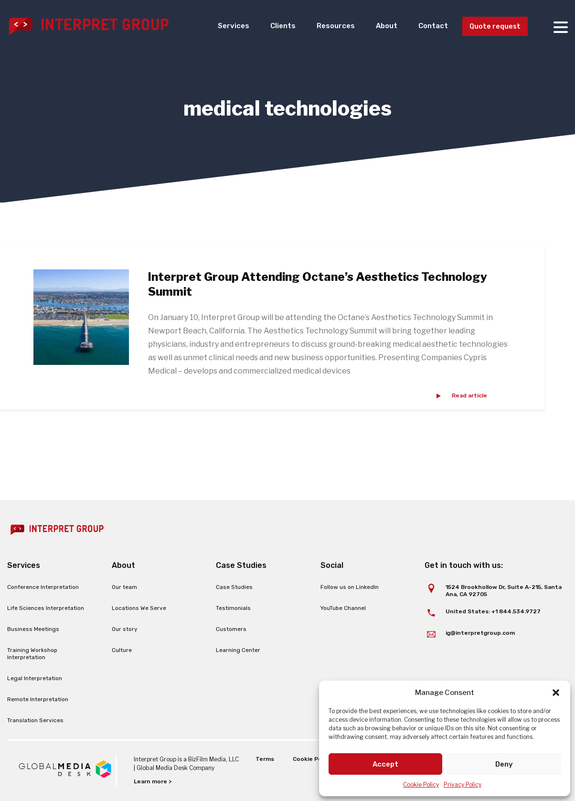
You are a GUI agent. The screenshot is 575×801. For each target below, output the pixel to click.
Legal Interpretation (34, 678)
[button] (556, 692)
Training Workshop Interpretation (32, 654)
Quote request (493, 26)
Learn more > (152, 781)
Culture (122, 650)
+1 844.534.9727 (516, 611)
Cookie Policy (421, 784)
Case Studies (234, 587)
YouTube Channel (343, 608)
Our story (125, 629)
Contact (427, 26)
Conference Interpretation (43, 587)
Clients (271, 26)
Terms (265, 759)
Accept (385, 764)
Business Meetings (33, 629)
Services (220, 26)
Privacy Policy (462, 784)
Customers (231, 629)
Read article (469, 395)
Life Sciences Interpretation (45, 608)
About (379, 26)
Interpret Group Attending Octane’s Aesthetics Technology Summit (317, 284)
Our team (124, 587)
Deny (504, 764)
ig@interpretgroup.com (480, 633)
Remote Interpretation (37, 699)
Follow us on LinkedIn (349, 587)
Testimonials (233, 608)
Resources (326, 26)
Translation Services (35, 720)
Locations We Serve (139, 608)
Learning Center (238, 650)
